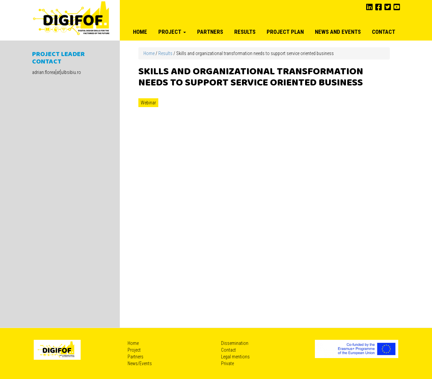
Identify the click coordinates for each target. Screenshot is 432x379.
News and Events (338, 31)
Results (244, 31)
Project (172, 31)
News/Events (140, 363)
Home (140, 31)
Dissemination (234, 343)
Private (227, 363)
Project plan (285, 31)
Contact (383, 31)
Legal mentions (235, 356)
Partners (210, 31)
